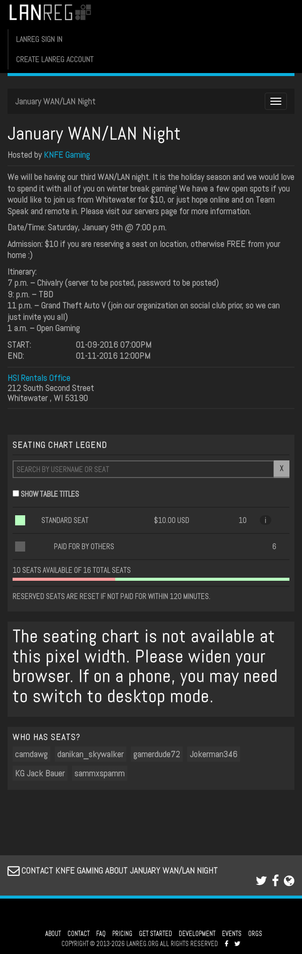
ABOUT (53, 934)
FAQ (101, 934)
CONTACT (78, 934)
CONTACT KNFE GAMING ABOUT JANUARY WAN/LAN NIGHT (113, 870)
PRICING (122, 934)
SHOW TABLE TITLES (50, 494)
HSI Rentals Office (39, 377)
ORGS (255, 934)
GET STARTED (155, 934)
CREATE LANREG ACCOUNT (55, 59)
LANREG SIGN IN (39, 39)
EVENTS (232, 934)
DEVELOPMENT (197, 934)
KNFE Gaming (67, 154)
